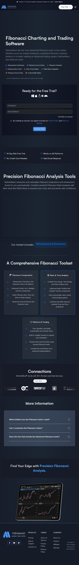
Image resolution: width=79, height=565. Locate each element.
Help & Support (31, 542)
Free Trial (65, 7)
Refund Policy (43, 551)
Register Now (39, 129)
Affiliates (56, 544)
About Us (56, 538)
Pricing (30, 538)
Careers (56, 541)
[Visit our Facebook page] (10, 543)
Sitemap (56, 548)
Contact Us (32, 547)
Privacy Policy (53, 121)
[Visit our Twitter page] (19, 543)
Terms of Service (44, 539)
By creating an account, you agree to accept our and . (39, 122)
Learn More (58, 2)
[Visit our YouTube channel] (14, 543)
